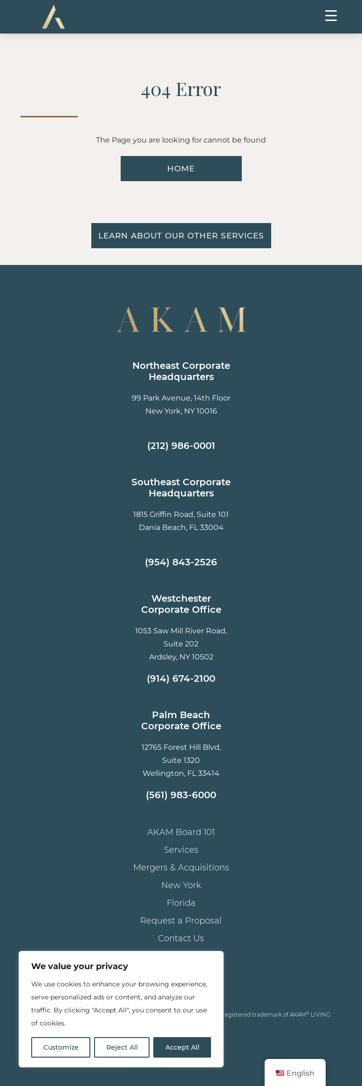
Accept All (182, 1047)
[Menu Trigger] (331, 15)
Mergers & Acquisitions (181, 867)
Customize (61, 1047)
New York (181, 885)
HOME (181, 168)
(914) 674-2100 (181, 678)
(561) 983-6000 (181, 795)
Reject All (122, 1047)
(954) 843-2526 (181, 562)
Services (181, 850)
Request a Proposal (181, 921)
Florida (181, 903)
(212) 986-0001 (181, 445)
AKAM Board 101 (181, 832)
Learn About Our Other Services (181, 235)
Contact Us (181, 938)
